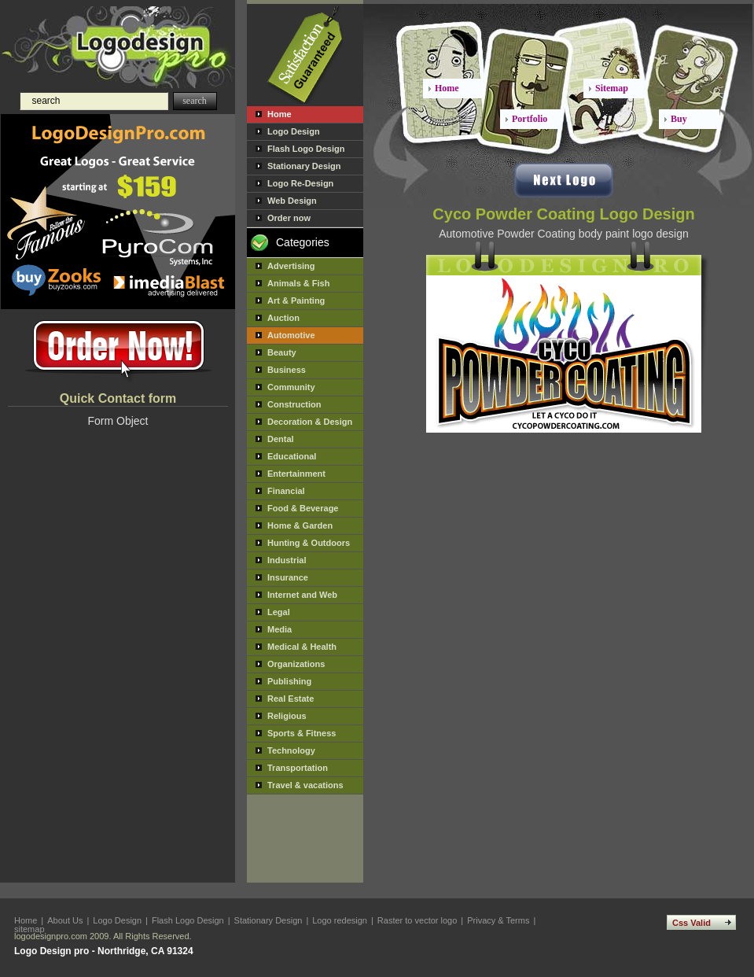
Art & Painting (296, 300)
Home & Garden (300, 525)
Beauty (281, 352)
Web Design (292, 200)
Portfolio (529, 118)
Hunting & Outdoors (308, 542)
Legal (278, 612)
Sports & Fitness (301, 733)
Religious (287, 716)
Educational (291, 456)
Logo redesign (339, 920)
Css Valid (691, 922)
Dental (280, 439)
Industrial (287, 560)
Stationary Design (304, 166)
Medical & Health (302, 646)
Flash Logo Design (305, 148)
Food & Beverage (302, 508)
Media (279, 629)
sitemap (29, 929)
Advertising (291, 266)
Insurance (287, 577)
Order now (289, 218)
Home (279, 114)
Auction (283, 318)
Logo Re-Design (300, 183)
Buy (679, 118)
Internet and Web (302, 594)
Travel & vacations (305, 785)
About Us (65, 920)
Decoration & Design (309, 421)
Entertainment (296, 473)
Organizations (296, 664)
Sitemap (611, 88)
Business (286, 369)
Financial (286, 491)
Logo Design (293, 131)
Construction (294, 404)
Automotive (291, 335)
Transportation (297, 767)
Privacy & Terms (498, 920)
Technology (291, 750)
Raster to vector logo (417, 920)
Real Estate (290, 698)
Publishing (289, 681)
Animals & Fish (298, 283)
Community (291, 387)
